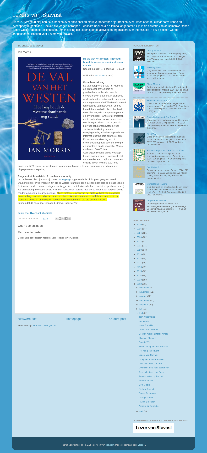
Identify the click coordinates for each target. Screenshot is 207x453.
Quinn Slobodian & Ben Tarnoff (162, 117)
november (144, 292)
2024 (139, 233)
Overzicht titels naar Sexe (151, 372)
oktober (143, 296)
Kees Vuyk (152, 134)
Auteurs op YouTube (149, 406)
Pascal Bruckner (147, 402)
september (144, 300)
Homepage (73, 319)
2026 (139, 224)
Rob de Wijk (145, 342)
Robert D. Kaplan (147, 393)
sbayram (110, 445)
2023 (139, 237)
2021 (139, 245)
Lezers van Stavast (37, 15)
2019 (139, 254)
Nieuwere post (27, 319)
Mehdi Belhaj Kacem (157, 184)
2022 (139, 241)
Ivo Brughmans (154, 67)
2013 (139, 280)
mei (141, 411)
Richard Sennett (147, 389)
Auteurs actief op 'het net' (151, 376)
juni (141, 313)
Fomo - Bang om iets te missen (154, 346)
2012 (139, 284)
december (144, 287)
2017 (139, 262)
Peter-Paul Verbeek (148, 329)
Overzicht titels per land (150, 363)
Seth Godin (144, 385)
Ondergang (64, 179)
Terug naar (35, 213)
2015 (139, 271)
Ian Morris (100, 75)
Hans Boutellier (146, 325)
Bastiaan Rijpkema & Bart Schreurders (165, 150)
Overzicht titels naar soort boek (154, 367)
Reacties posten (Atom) (44, 325)
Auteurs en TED (146, 380)
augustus (144, 304)
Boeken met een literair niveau (153, 334)
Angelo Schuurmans (156, 200)
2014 (139, 275)
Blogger (141, 445)
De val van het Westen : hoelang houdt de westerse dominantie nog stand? (103, 62)
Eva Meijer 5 (153, 167)
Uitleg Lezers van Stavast (151, 359)
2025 (139, 229)
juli (141, 309)
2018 (139, 258)
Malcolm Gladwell (147, 338)
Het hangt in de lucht (149, 351)
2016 (139, 267)
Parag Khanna (146, 397)
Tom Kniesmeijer (147, 317)
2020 (139, 250)
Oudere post (117, 319)
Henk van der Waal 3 (157, 100)
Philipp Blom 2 (154, 50)
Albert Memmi (153, 84)
